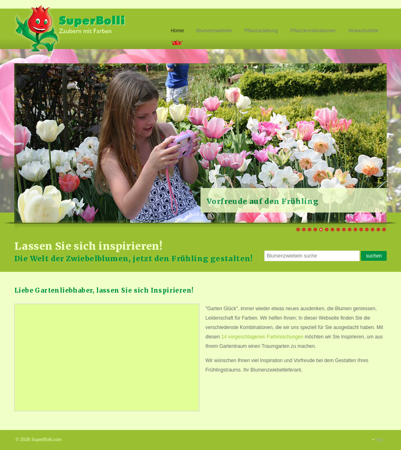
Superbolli (70, 27)
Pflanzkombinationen (313, 31)
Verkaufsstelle (363, 31)
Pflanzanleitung (261, 31)
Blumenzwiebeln (214, 31)
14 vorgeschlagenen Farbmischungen (262, 337)
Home (177, 31)
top (379, 439)
